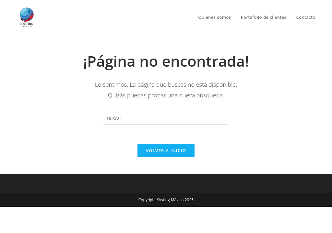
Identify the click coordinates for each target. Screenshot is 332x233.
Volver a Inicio (166, 151)
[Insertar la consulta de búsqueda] (166, 118)
